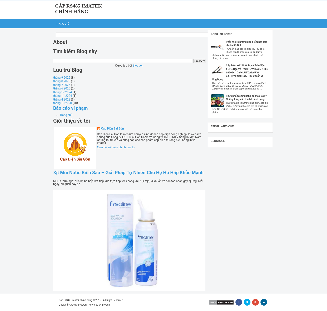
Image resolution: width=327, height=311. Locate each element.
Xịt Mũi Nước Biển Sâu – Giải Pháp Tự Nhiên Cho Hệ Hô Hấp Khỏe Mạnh (128, 172)
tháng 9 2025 (61, 77)
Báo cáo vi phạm (70, 108)
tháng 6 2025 (61, 88)
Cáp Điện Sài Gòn (112, 128)
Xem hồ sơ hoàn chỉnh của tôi (116, 147)
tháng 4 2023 (61, 99)
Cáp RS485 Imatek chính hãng (78, 8)
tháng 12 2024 (62, 92)
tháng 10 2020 (62, 103)
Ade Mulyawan (78, 304)
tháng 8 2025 (61, 81)
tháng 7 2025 (61, 85)
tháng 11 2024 (62, 95)
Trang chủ (62, 23)
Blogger (137, 65)
